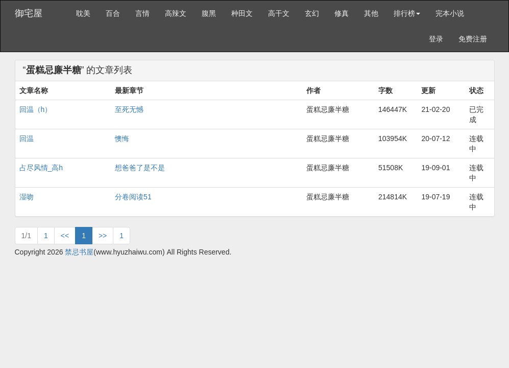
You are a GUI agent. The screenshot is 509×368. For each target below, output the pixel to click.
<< (65, 236)
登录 (436, 39)
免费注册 (472, 39)
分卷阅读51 (133, 197)
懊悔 (122, 138)
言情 (142, 13)
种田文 (242, 13)
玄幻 (312, 13)
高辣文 (175, 13)
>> (103, 236)
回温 (26, 138)
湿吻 (26, 197)
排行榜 (407, 13)
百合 (113, 13)
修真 (341, 13)
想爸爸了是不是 (140, 168)
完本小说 (449, 13)
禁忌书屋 (79, 252)
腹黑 (209, 13)
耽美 (83, 13)
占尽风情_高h (41, 168)
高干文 (278, 13)
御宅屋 (28, 13)
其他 (371, 13)
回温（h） (35, 109)
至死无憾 (129, 109)
